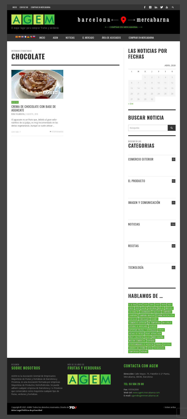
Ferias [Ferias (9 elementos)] (161, 329)
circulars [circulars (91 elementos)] (144, 318)
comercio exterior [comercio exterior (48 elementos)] (138, 322)
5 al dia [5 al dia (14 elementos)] (132, 304)
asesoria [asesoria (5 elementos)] (152, 308)
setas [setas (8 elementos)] (149, 347)
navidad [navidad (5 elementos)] (151, 340)
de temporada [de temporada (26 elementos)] (154, 322)
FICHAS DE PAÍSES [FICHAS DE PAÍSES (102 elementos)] (136, 333)
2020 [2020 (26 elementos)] (163, 304)
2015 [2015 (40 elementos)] (146, 304)
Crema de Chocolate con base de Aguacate (33, 108)
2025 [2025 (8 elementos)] (137, 308)
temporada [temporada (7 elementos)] (134, 351)
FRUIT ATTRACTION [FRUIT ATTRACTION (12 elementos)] (153, 333)
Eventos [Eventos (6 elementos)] (152, 326)
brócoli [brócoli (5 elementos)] (169, 308)
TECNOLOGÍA (135, 267)
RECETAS (15, 102)
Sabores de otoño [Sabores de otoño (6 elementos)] (137, 347)
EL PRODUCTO (136, 181)
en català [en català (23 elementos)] (167, 322)
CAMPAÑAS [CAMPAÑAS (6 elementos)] (166, 311)
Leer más (16, 132)
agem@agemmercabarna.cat (144, 395)
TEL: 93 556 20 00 (134, 384)
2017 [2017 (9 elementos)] (157, 304)
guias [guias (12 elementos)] (147, 336)
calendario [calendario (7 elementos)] (145, 311)
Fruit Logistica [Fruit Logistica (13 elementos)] (136, 336)
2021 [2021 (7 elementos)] (170, 304)
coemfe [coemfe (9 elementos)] (154, 318)
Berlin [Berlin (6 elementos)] (161, 308)
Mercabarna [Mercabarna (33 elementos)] (158, 336)
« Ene (130, 103)
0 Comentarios (56, 131)
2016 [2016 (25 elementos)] (152, 304)
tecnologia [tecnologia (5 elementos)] (159, 347)
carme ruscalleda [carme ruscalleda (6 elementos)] (165, 315)
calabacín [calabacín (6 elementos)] (134, 311)
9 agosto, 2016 (32, 114)
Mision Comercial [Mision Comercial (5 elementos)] (137, 340)
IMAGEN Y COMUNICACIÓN (144, 202)
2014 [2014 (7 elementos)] (140, 304)
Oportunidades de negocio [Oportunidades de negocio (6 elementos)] (141, 344)
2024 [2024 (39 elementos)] (131, 308)
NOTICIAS (134, 224)
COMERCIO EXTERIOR (140, 159)
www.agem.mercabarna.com (146, 392)
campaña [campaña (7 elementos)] (133, 315)
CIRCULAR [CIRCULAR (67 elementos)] (133, 318)
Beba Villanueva (17, 114)
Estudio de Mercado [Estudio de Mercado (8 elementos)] (138, 326)
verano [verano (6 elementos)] (144, 351)
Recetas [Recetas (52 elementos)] (167, 344)
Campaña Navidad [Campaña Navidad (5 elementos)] (147, 315)
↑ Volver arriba (170, 407)
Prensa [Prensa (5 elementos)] (159, 344)
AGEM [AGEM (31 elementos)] (144, 308)
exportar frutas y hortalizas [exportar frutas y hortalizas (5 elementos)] (143, 329)
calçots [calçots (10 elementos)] (156, 311)
